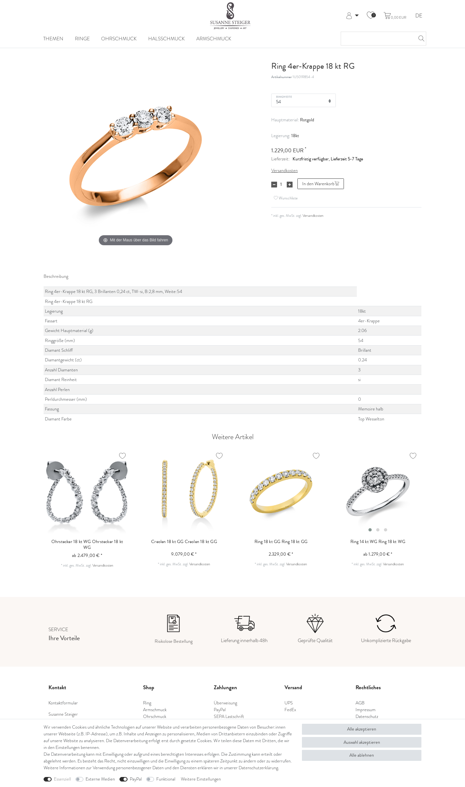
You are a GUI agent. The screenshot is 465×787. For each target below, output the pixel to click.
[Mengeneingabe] (281, 184)
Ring (147, 703)
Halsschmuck (166, 38)
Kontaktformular (63, 703)
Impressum (366, 709)
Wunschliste (286, 198)
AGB (360, 703)
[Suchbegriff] (377, 38)
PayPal (136, 779)
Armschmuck (213, 38)
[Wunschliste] (370, 16)
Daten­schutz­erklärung (258, 767)
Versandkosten (284, 170)
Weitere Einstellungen (201, 779)
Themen (53, 38)
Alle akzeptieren (361, 729)
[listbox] (377, 491)
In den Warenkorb (320, 183)
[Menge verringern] (274, 184)
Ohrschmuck (119, 38)
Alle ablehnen (361, 755)
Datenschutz (367, 716)
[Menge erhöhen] (290, 184)
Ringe (82, 38)
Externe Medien (100, 779)
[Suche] (419, 38)
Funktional (165, 779)
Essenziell (62, 779)
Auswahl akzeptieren (362, 742)
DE (418, 16)
